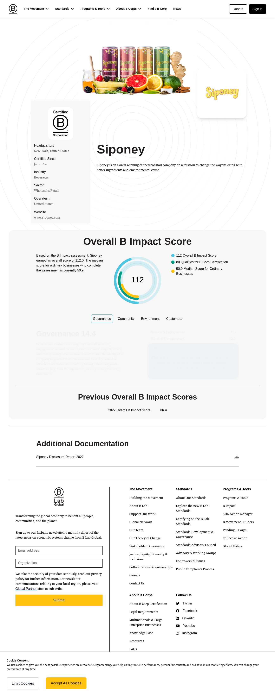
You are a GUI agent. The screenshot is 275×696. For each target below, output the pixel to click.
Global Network (140, 521)
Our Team (136, 529)
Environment (150, 318)
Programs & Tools (235, 497)
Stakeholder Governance (147, 545)
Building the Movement (146, 497)
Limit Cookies (23, 683)
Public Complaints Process (195, 568)
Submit (58, 600)
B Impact (229, 505)
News (177, 8)
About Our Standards (191, 497)
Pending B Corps (235, 529)
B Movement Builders (238, 521)
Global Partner (26, 588)
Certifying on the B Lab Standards (192, 521)
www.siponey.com (47, 217)
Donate (238, 9)
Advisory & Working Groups (196, 552)
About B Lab (138, 505)
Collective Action (235, 537)
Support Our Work (142, 513)
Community (126, 318)
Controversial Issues (190, 560)
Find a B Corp (157, 8)
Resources (136, 640)
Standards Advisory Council (196, 544)
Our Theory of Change (145, 537)
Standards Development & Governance (195, 534)
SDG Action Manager (238, 513)
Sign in (258, 9)
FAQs (133, 648)
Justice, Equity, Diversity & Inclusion (148, 556)
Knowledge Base (141, 632)
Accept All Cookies (66, 683)
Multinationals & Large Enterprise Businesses (145, 622)
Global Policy (232, 545)
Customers (174, 318)
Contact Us (137, 583)
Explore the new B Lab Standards (192, 508)
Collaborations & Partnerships (151, 566)
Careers (134, 574)
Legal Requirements (143, 611)
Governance (102, 318)
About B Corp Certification (148, 603)
